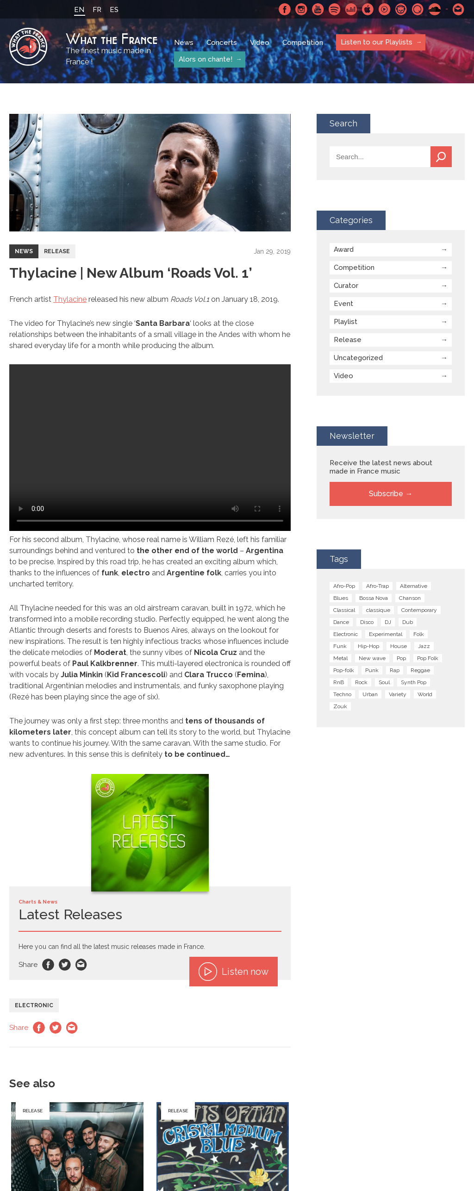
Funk (340, 646)
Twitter (65, 965)
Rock (361, 682)
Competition (302, 42)
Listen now (233, 971)
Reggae (420, 670)
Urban (370, 694)
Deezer (351, 9)
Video (259, 42)
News (183, 42)
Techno (342, 694)
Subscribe (386, 493)
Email (81, 965)
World (425, 694)
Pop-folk (343, 670)
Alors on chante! (205, 59)
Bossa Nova (373, 598)
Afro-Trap (377, 586)
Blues (340, 598)
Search (441, 156)
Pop (401, 658)
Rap (394, 670)
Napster (401, 9)
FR (97, 10)
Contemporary (419, 610)
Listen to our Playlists (376, 42)
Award (344, 249)
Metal (340, 658)
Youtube (318, 9)
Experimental (385, 634)
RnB (338, 682)
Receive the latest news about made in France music (381, 467)
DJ (388, 622)
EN (79, 10)
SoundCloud (435, 9)
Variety (397, 694)
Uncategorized (358, 358)
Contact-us (459, 9)
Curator (346, 285)
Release (57, 251)
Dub (407, 622)
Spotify (335, 9)
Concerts (221, 42)
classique (378, 610)
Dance (341, 622)
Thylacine (70, 299)
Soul (384, 682)
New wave (372, 658)
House (398, 646)
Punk (372, 670)
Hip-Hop (368, 646)
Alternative (413, 586)
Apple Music (368, 9)
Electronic (34, 1005)
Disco (367, 622)
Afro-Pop (344, 586)
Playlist (345, 322)
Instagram (301, 9)
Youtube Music (385, 9)
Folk (418, 634)
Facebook (285, 9)
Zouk (340, 706)
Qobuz (418, 9)
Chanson (410, 598)
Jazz (424, 646)
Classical (344, 610)
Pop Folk (427, 658)
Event (343, 303)
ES (114, 10)
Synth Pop (413, 682)
